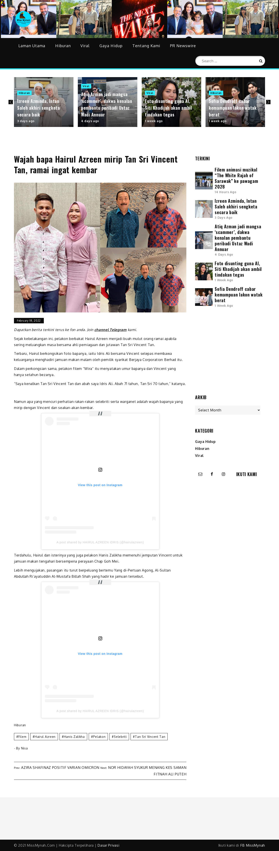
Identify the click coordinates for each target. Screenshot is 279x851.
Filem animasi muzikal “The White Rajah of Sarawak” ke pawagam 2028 (236, 178)
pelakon (99, 736)
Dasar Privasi (108, 845)
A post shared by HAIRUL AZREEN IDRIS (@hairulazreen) (100, 542)
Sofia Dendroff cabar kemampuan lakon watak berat (233, 108)
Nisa (24, 748)
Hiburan (63, 45)
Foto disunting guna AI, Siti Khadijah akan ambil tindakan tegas (168, 108)
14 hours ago (225, 192)
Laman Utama (31, 45)
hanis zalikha (74, 736)
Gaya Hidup (110, 45)
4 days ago (90, 121)
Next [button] (268, 102)
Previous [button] (11, 102)
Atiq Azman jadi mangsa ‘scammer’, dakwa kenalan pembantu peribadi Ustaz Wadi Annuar (106, 104)
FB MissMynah (252, 845)
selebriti (120, 736)
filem (22, 736)
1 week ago (154, 121)
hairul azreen (45, 736)
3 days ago (26, 121)
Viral (85, 45)
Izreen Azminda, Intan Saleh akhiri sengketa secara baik (38, 108)
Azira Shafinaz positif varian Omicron (60, 767)
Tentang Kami (146, 45)
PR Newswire (183, 45)
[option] (43, 102)
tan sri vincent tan (150, 736)
